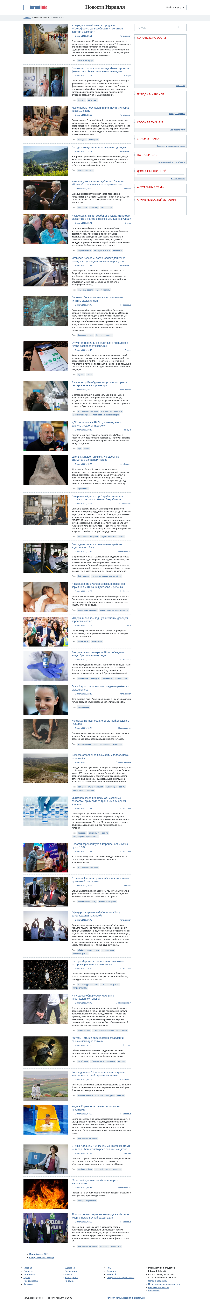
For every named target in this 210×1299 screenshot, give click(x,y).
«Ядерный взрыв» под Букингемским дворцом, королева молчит (100, 620)
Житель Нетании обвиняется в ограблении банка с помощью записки (98, 1039)
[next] (182, 211)
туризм (81, 374)
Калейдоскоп (125, 36)
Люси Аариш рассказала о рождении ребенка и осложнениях (101, 688)
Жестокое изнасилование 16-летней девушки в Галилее (100, 722)
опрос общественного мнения (108, 1169)
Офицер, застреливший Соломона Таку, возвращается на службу (96, 914)
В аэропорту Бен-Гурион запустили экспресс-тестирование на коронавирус (99, 384)
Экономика (126, 503)
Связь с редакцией (157, 1281)
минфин (81, 100)
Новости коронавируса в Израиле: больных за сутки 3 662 (100, 846)
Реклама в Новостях (158, 1287)
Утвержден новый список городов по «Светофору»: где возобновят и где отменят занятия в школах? (98, 28)
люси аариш (83, 707)
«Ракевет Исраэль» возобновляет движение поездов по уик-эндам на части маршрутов (98, 260)
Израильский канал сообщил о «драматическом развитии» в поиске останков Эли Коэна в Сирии (101, 217)
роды (102, 610)
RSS (109, 1267)
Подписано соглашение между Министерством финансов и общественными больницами (100, 70)
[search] (178, 27)
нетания (121, 1061)
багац (86, 449)
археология (83, 488)
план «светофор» (85, 60)
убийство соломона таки (88, 950)
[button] (35, 7)
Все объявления (178, 178)
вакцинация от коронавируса (85, 836)
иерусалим (91, 1201)
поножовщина (84, 1030)
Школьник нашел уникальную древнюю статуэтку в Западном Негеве (95, 458)
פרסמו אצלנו (154, 1290)
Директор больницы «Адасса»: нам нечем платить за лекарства (97, 299)
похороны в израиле (109, 984)
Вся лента (180, 86)
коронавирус (107, 678)
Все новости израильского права (171, 146)
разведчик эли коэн (102, 250)
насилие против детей (104, 1095)
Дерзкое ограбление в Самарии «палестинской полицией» (100, 757)
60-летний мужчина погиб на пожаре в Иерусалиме (95, 1182)
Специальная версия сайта (120, 1277)
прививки (82, 833)
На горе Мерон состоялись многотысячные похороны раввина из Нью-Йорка (98, 963)
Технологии (71, 1271)
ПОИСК (141, 27)
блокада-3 (93, 139)
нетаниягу (82, 207)
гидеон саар (106, 207)
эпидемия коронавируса (111, 411)
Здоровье (127, 305)
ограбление (83, 1061)
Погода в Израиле (177, 114)
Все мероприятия (177, 130)
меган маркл (83, 641)
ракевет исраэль (103, 290)
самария (81, 787)
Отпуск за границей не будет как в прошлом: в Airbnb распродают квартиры (100, 344)
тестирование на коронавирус (106, 415)
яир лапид (94, 207)
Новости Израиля (105, 7)
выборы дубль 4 (85, 1169)
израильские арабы (107, 901)
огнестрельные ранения (103, 1030)
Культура (28, 1284)
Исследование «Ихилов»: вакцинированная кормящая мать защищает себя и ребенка (98, 585)
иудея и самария (95, 787)
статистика (116, 1246)
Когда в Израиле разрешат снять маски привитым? (96, 1108)
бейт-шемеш (83, 576)
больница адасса (85, 335)
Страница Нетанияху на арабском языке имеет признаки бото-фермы (100, 880)
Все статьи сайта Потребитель (172, 162)
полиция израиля (80, 953)
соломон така (108, 950)
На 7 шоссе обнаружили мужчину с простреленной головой (93, 997)
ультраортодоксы (80, 988)
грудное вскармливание (117, 610)
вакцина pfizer (122, 678)
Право (128, 1045)
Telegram (111, 1271)
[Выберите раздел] (176, 7)
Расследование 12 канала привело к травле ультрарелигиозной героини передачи (98, 1074)
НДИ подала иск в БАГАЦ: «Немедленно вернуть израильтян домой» (96, 424)
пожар (81, 1201)
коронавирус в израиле (88, 411)
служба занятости (109, 536)
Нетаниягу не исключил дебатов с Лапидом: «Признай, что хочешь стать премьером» (98, 183)
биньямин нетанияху (87, 901)
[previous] (138, 207)
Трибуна (127, 75)
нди (79, 449)
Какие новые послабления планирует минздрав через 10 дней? (101, 109)
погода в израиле (85, 170)
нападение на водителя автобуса (106, 576)
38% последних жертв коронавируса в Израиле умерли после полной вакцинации (100, 1216)
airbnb (89, 374)
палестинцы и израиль (115, 787)
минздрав (82, 139)
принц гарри (97, 641)
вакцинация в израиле (87, 610)
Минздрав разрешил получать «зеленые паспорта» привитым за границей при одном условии (99, 801)
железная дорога (85, 290)
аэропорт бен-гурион (82, 415)
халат (121, 536)
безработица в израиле (88, 536)
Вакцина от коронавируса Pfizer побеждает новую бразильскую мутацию (98, 654)
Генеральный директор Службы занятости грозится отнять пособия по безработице (97, 498)
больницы (92, 100)
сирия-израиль (84, 250)
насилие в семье (85, 1095)
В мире (128, 223)
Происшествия (124, 551)
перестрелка (121, 1030)
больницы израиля (104, 335)
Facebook (111, 1274)
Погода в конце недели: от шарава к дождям (99, 147)
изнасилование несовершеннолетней (94, 744)
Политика (127, 189)
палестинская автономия (83, 790)
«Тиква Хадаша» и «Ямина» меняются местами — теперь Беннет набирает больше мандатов (101, 1147)
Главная (27, 1267)
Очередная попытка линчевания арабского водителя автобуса (98, 546)
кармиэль (117, 744)
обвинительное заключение (103, 1061)
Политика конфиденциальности (164, 1284)
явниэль (120, 1095)
